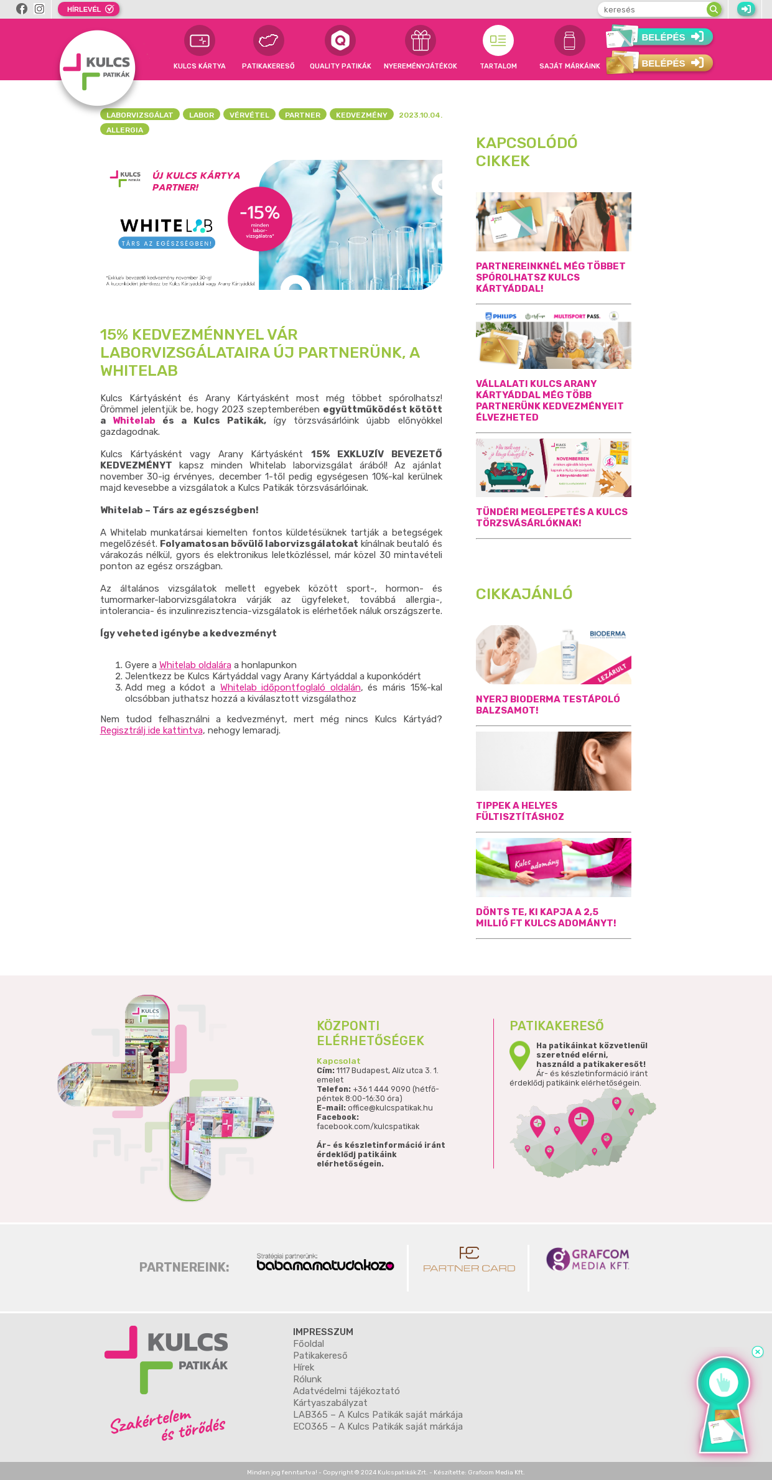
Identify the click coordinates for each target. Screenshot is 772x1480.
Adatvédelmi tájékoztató (346, 1391)
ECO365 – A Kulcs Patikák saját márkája (378, 1426)
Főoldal (308, 1343)
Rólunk (307, 1379)
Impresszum (323, 1332)
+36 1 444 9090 (382, 1089)
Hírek (303, 1367)
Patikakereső (320, 1355)
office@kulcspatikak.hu (390, 1108)
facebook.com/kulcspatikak (368, 1127)
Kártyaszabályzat (330, 1402)
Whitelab (134, 420)
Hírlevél (84, 9)
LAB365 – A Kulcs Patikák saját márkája (378, 1414)
